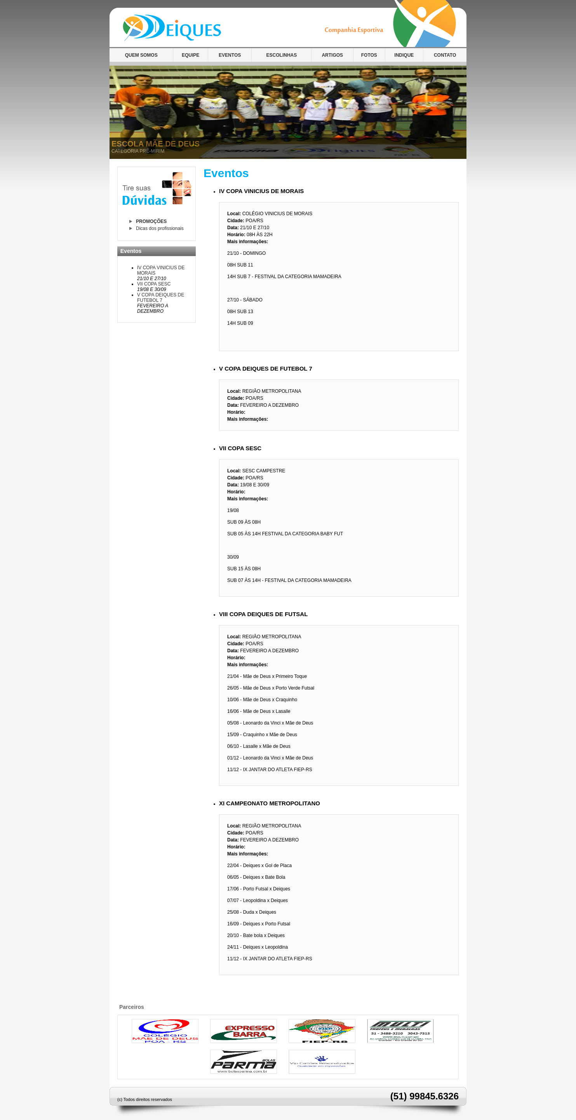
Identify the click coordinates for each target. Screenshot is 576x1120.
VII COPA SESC (154, 284)
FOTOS (369, 55)
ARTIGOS (332, 55)
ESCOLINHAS (281, 55)
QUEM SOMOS (141, 55)
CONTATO (445, 55)
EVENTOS (230, 55)
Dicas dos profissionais (160, 228)
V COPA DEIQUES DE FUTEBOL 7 (160, 297)
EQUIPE (190, 55)
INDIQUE (404, 55)
